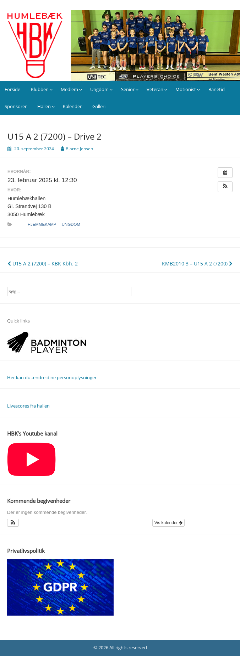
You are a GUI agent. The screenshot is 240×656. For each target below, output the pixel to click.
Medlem (69, 89)
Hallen (44, 106)
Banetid (216, 89)
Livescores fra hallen (28, 406)
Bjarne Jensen (79, 149)
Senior (128, 89)
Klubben (40, 89)
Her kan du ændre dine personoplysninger (52, 377)
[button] (225, 187)
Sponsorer (16, 106)
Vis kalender (168, 522)
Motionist (185, 89)
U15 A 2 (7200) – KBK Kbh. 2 (42, 263)
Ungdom (99, 89)
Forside (12, 89)
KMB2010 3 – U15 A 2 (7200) (197, 263)
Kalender (72, 106)
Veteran (155, 89)
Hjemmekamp (42, 224)
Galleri (98, 106)
